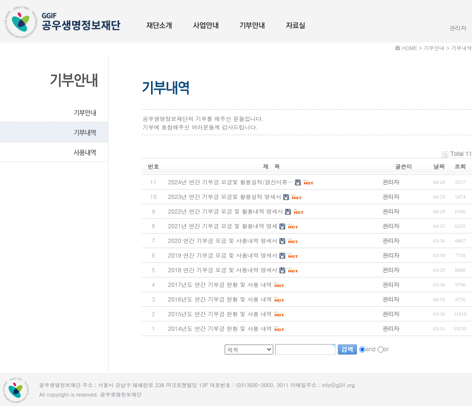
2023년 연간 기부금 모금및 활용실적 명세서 (224, 196)
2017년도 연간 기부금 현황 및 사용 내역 (220, 284)
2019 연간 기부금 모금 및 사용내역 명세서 (223, 255)
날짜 (439, 166)
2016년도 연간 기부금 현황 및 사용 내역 (220, 299)
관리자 (457, 28)
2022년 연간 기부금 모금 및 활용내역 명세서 (225, 211)
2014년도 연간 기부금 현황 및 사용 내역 (220, 328)
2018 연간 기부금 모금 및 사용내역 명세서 (223, 270)
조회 (460, 166)
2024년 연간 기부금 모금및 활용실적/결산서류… (230, 182)
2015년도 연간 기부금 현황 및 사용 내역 (220, 314)
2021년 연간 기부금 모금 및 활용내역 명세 (223, 226)
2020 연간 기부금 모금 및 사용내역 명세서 (223, 240)
